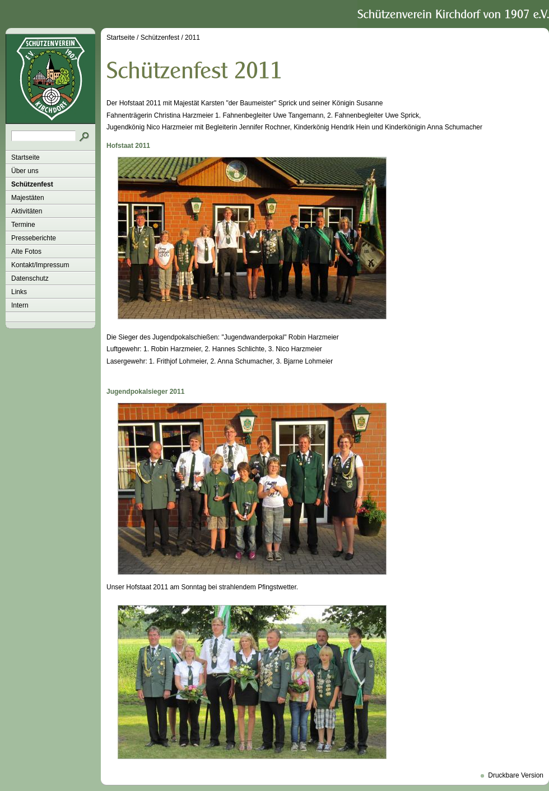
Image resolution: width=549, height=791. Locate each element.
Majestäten (27, 198)
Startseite (25, 157)
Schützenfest (32, 184)
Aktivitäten (26, 211)
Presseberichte (33, 238)
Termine (23, 225)
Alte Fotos (26, 251)
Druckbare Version (515, 775)
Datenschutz (30, 278)
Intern (20, 305)
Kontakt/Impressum (40, 265)
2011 (192, 37)
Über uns (25, 171)
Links (19, 292)
